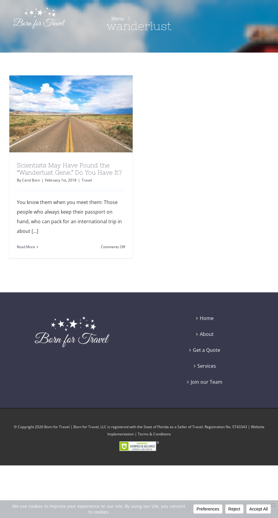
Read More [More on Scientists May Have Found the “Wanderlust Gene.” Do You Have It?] (26, 246)
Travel (87, 180)
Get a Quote (206, 350)
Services (206, 366)
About (207, 334)
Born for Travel (57, 426)
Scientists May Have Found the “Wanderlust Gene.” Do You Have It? (69, 169)
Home (207, 318)
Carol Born (31, 180)
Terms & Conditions (154, 434)
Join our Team (206, 382)
